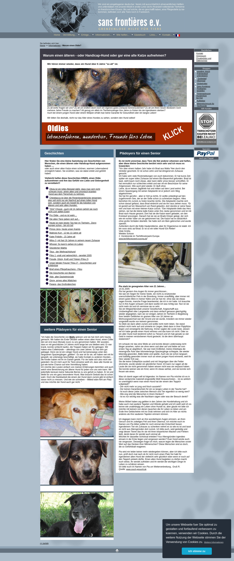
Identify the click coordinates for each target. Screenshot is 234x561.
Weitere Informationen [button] (213, 542)
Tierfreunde (202, 106)
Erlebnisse (53, 265)
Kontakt (199, 53)
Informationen (54, 45)
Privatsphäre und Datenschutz (203, 59)
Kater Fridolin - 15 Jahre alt (62, 236)
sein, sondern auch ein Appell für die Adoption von (72, 203)
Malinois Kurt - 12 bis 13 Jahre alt (65, 233)
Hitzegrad (201, 81)
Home (42, 45)
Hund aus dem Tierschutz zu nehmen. (66, 194)
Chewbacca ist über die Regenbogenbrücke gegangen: (75, 198)
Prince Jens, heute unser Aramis (64, 229)
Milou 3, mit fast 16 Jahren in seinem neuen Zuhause (74, 240)
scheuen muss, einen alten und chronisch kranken (72, 191)
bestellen (201, 91)
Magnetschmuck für (205, 104)
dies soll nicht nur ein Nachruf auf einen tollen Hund (72, 200)
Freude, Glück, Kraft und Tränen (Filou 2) (69, 259)
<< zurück (44, 543)
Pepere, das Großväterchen (62, 284)
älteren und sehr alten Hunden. (62, 205)
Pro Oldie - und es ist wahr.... (63, 215)
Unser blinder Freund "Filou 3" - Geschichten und (72, 263)
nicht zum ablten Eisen (59, 211)
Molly (72, 337)
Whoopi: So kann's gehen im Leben (66, 244)
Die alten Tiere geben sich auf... (64, 219)
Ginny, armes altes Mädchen (63, 280)
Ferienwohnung (204, 93)
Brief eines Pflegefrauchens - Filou (65, 269)
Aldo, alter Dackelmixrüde (61, 276)
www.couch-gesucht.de (136, 469)
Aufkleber (201, 101)
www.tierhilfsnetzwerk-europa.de (133, 239)
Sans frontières (203, 86)
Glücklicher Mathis (58, 248)
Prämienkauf (202, 73)
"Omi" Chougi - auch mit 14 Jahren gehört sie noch (73, 209)
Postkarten (201, 88)
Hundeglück (201, 96)
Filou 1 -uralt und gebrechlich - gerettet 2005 (70, 255)
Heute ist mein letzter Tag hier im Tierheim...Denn (72, 223)
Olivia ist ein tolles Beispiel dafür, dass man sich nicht (74, 189)
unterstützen (202, 76)
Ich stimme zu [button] (196, 551)
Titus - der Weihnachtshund (62, 251)
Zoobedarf (202, 78)
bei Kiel (199, 98)
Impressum (201, 56)
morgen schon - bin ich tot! (60, 225)
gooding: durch (203, 71)
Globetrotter (202, 83)
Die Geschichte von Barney (62, 273)
